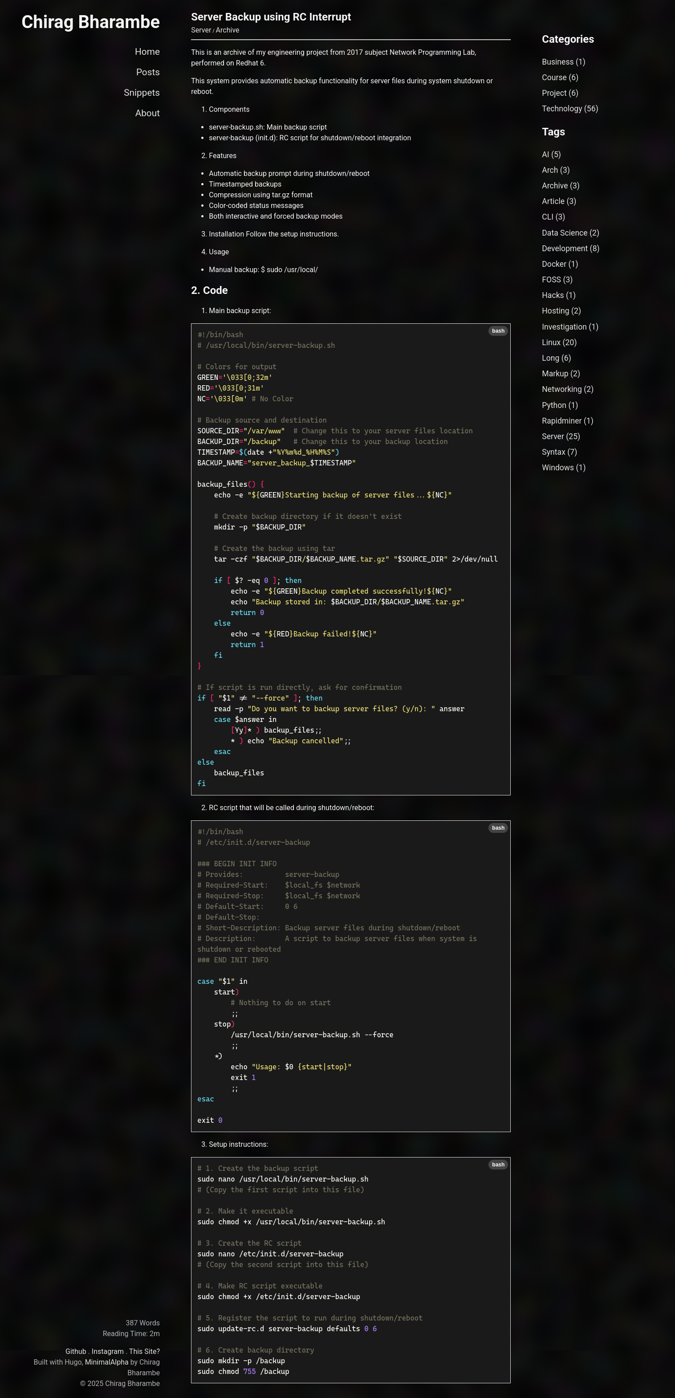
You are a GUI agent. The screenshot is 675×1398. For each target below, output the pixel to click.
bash (498, 331)
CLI (547, 216)
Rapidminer (561, 420)
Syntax (553, 452)
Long (550, 358)
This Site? (144, 1351)
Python (554, 405)
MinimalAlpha (107, 1362)
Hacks (553, 295)
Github (75, 1351)
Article (553, 201)
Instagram (108, 1351)
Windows (558, 467)
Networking (562, 389)
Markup (555, 373)
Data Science (564, 232)
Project (554, 93)
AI (545, 154)
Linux (551, 342)
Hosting (555, 310)
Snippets (142, 92)
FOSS (551, 279)
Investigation (564, 326)
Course (554, 77)
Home (147, 51)
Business (557, 61)
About (147, 113)
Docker (554, 264)
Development (565, 248)
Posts (148, 72)
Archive (228, 30)
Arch (550, 170)
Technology (562, 108)
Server (201, 30)
